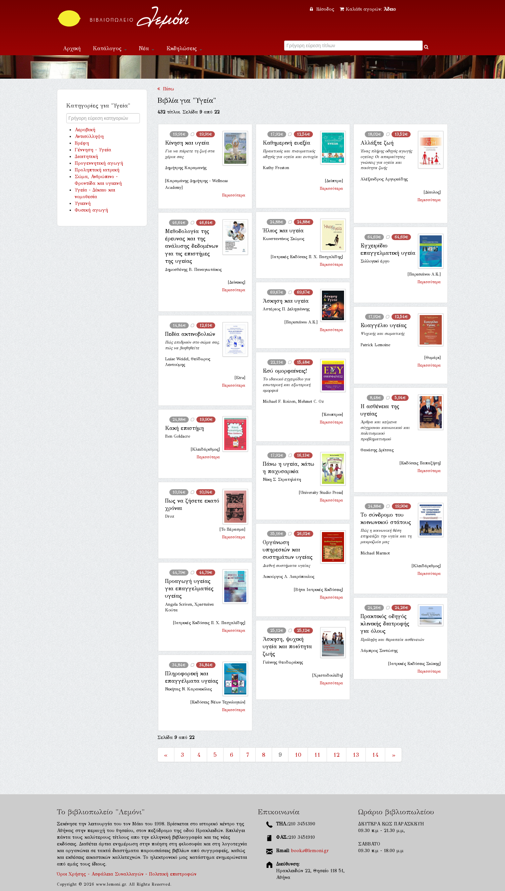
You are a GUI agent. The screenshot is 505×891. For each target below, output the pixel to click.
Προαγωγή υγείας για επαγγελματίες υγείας (189, 588)
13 (356, 754)
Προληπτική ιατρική (97, 170)
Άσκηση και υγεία (286, 301)
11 (317, 754)
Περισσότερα (233, 195)
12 (336, 754)
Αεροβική (85, 130)
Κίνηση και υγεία (187, 143)
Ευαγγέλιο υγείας (383, 325)
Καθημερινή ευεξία (286, 143)
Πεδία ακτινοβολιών (190, 334)
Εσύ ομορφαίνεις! (285, 371)
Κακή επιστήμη (184, 428)
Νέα (146, 48)
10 (298, 754)
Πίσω (165, 89)
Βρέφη (82, 143)
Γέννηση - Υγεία (93, 150)
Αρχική (72, 48)
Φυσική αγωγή (91, 210)
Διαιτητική (86, 156)
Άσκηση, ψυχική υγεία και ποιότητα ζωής (287, 646)
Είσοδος (323, 9)
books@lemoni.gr (310, 850)
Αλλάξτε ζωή (377, 143)
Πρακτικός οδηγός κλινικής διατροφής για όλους (384, 624)
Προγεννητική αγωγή (99, 163)
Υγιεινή (83, 203)
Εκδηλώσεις (184, 48)
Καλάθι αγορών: (368, 9)
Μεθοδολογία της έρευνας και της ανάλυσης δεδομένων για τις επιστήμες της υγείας (191, 246)
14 (375, 754)
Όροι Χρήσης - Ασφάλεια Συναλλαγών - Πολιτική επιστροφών (126, 874)
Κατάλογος (110, 48)
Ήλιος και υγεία (283, 230)
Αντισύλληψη (89, 136)
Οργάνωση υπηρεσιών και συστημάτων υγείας (288, 550)
